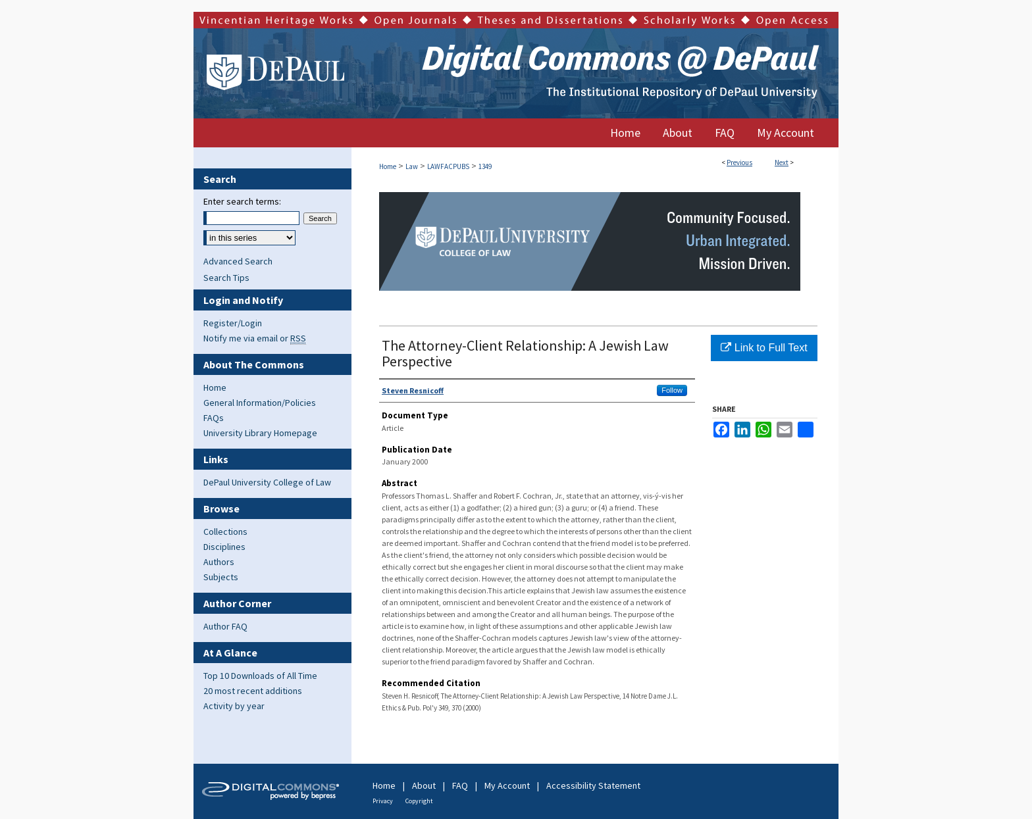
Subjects (220, 577)
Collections (225, 531)
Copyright (419, 801)
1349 (485, 166)
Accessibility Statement (593, 785)
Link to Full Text (764, 347)
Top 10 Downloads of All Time (260, 676)
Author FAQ (225, 626)
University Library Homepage (260, 433)
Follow (672, 390)
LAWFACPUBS (448, 166)
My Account (507, 785)
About (424, 785)
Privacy (383, 801)
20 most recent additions (252, 691)
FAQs (213, 418)
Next (781, 162)
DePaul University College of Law (267, 482)
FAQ (460, 785)
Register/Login (232, 323)
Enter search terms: (242, 201)
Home (387, 166)
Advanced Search (237, 261)
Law (411, 166)
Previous (739, 162)
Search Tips (226, 278)
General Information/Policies (259, 403)
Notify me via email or (254, 338)
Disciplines (224, 547)
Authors (218, 562)
